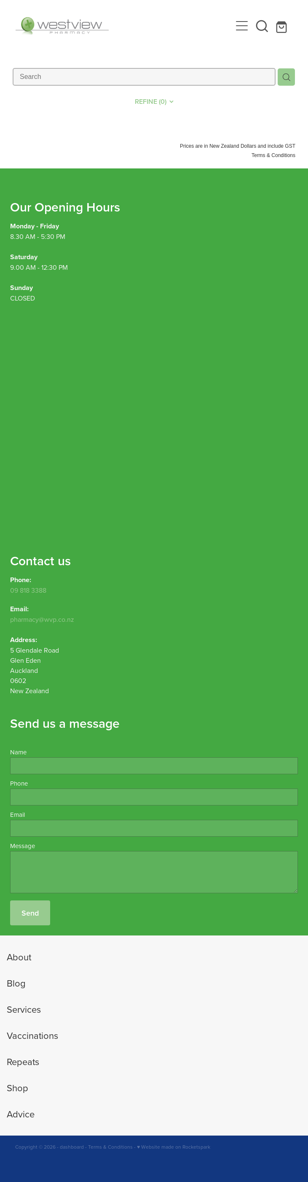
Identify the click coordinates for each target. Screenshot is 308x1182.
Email (17, 814)
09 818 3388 (28, 590)
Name (18, 752)
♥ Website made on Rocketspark (173, 1146)
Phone (19, 783)
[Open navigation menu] (242, 26)
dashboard (72, 1146)
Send (30, 913)
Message (22, 846)
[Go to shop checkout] (282, 26)
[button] (262, 26)
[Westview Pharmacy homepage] (124, 25)
